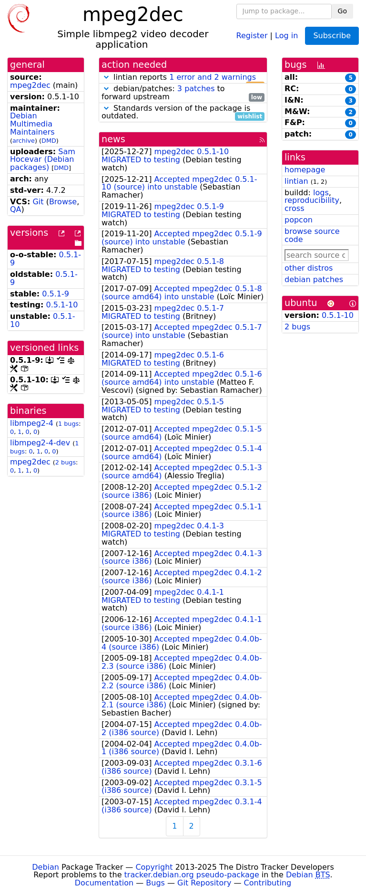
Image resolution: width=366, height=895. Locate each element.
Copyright (154, 867)
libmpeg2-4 (31, 423)
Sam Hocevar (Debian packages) (42, 159)
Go (342, 11)
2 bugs (65, 462)
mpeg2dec (30, 85)
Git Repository (204, 882)
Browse (63, 201)
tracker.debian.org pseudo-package (191, 874)
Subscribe (332, 35)
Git (37, 201)
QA (15, 209)
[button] (106, 77)
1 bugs (68, 423)
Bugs (155, 882)
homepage (305, 169)
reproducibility (312, 200)
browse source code (312, 235)
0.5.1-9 (55, 293)
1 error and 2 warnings (212, 77)
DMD (48, 140)
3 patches (196, 88)
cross (294, 208)
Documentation (104, 882)
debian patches (314, 279)
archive (23, 140)
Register (252, 35)
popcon (299, 219)
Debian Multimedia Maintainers (32, 124)
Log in (286, 35)
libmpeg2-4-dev (40, 442)
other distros (309, 268)
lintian (296, 181)
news (113, 139)
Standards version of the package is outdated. (183, 113)
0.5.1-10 (62, 304)
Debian (45, 867)
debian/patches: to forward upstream (183, 93)
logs (321, 192)
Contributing (268, 882)
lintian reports (183, 78)
